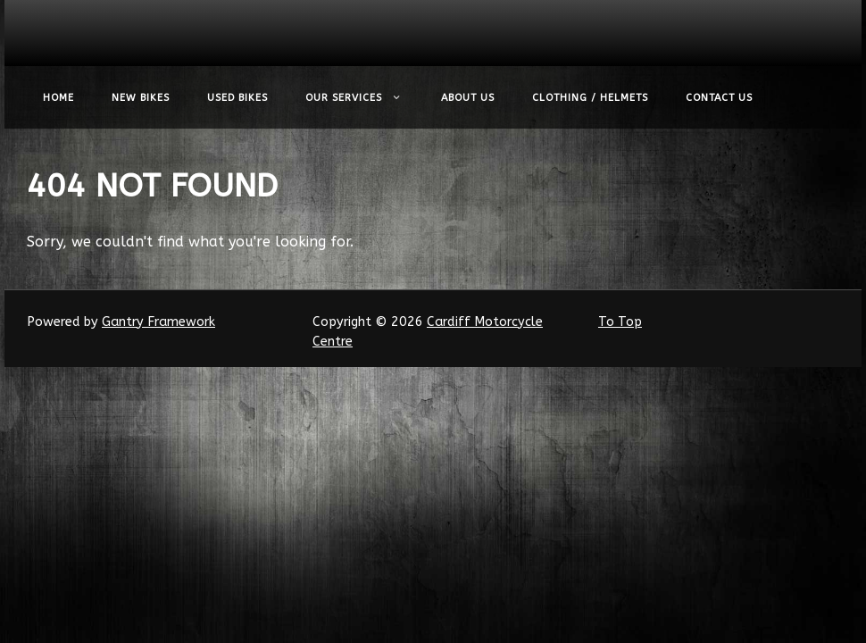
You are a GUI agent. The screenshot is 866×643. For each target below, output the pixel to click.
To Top (620, 322)
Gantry (158, 322)
